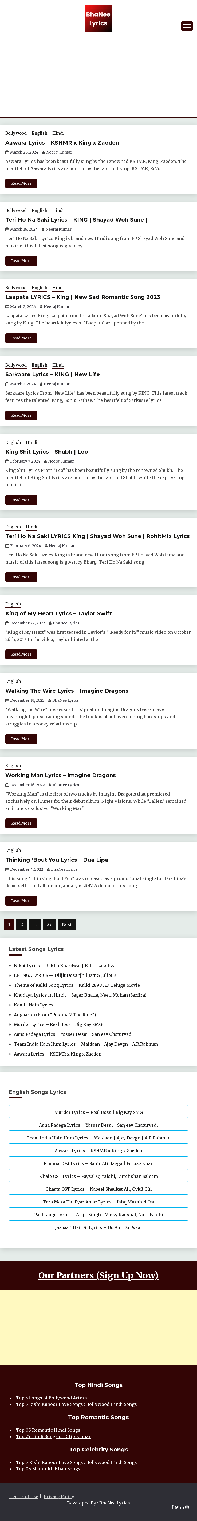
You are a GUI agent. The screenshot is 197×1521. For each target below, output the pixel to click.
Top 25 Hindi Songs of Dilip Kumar (53, 1436)
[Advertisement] (98, 77)
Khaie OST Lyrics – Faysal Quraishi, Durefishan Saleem (98, 1176)
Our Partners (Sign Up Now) (98, 1275)
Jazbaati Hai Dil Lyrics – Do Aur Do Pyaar (98, 1227)
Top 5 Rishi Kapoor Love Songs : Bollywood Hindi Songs (76, 1404)
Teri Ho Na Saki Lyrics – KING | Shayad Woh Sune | (76, 219)
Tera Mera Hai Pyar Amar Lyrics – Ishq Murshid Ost (99, 1202)
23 (49, 924)
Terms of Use (23, 1496)
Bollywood (16, 133)
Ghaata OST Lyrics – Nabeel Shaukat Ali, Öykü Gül (98, 1189)
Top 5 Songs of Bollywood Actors (51, 1397)
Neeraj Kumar (59, 152)
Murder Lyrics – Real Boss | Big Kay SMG (58, 1024)
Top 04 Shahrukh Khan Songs (48, 1468)
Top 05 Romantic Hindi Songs (48, 1430)
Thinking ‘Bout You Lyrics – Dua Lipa (56, 860)
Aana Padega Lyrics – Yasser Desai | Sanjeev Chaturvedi (73, 1034)
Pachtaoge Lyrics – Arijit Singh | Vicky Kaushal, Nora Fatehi (98, 1214)
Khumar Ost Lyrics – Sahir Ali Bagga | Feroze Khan (98, 1163)
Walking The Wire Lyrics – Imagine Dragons (66, 691)
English (39, 133)
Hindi (58, 133)
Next (67, 924)
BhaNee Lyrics (66, 623)
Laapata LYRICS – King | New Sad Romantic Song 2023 (82, 297)
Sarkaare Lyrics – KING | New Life (52, 374)
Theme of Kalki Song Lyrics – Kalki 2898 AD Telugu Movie (77, 985)
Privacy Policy (59, 1496)
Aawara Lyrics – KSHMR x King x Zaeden (62, 142)
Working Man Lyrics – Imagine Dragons (60, 775)
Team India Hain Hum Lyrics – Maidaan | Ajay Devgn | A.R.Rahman (86, 1044)
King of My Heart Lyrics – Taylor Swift (58, 613)
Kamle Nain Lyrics (33, 1005)
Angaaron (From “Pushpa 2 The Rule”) (55, 1014)
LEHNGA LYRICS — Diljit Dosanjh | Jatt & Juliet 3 (65, 975)
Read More (21, 183)
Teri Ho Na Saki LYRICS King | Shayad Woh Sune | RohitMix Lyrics (97, 536)
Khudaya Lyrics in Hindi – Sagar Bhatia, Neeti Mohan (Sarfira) (80, 995)
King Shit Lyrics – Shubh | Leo (46, 451)
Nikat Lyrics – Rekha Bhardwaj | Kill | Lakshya (64, 965)
